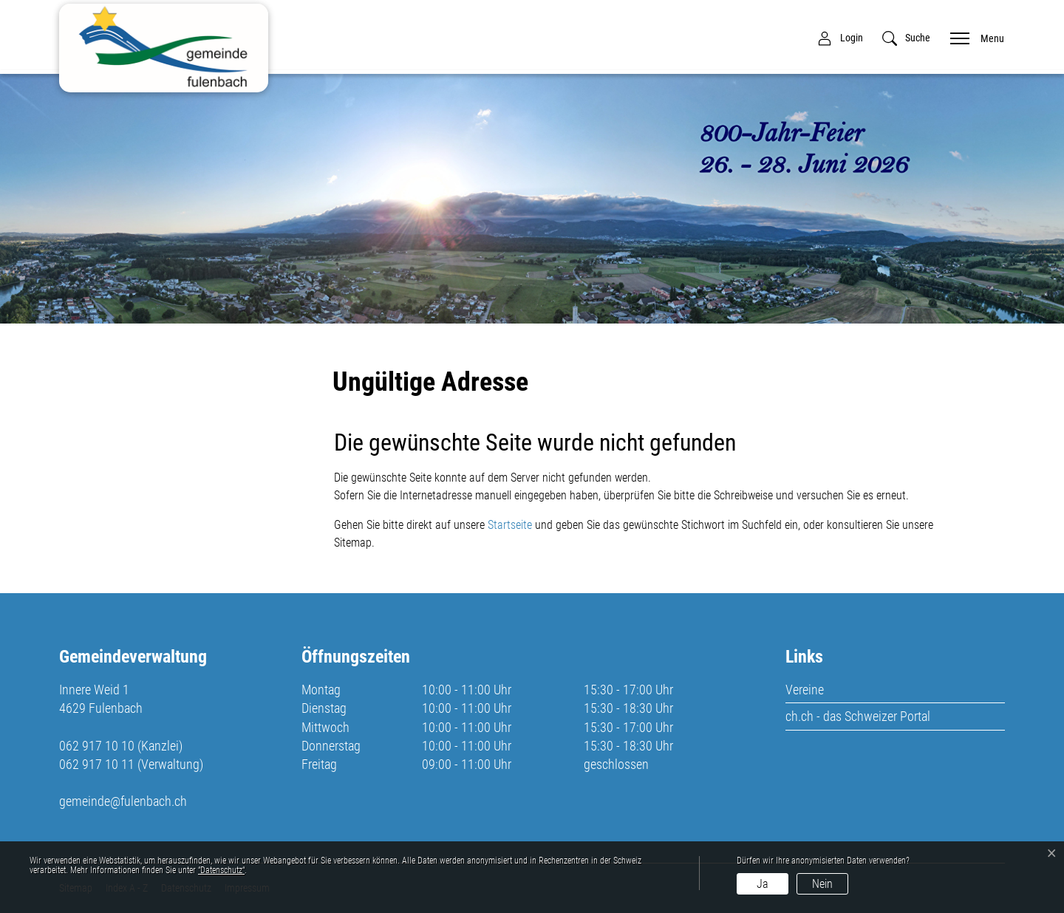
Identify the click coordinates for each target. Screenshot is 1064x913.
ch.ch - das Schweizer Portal (857, 716)
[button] (906, 38)
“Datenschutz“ (221, 870)
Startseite (510, 525)
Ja (762, 884)
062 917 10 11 (96, 764)
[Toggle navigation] (972, 37)
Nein (822, 884)
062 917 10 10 (96, 745)
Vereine (804, 689)
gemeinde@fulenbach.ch (123, 801)
